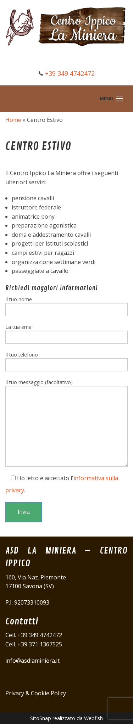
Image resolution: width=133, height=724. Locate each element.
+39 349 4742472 (70, 73)
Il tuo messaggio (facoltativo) (66, 423)
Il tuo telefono (66, 361)
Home (13, 120)
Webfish (93, 718)
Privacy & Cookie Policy (35, 693)
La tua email (66, 334)
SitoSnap (40, 718)
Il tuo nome (66, 306)
